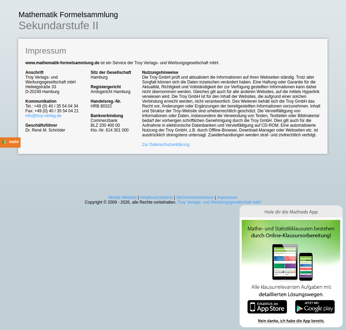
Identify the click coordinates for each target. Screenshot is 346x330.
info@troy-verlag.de (43, 115)
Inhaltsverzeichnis (156, 197)
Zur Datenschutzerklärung (165, 144)
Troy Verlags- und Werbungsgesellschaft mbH (219, 202)
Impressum (227, 197)
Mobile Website (122, 197)
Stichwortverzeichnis (195, 197)
